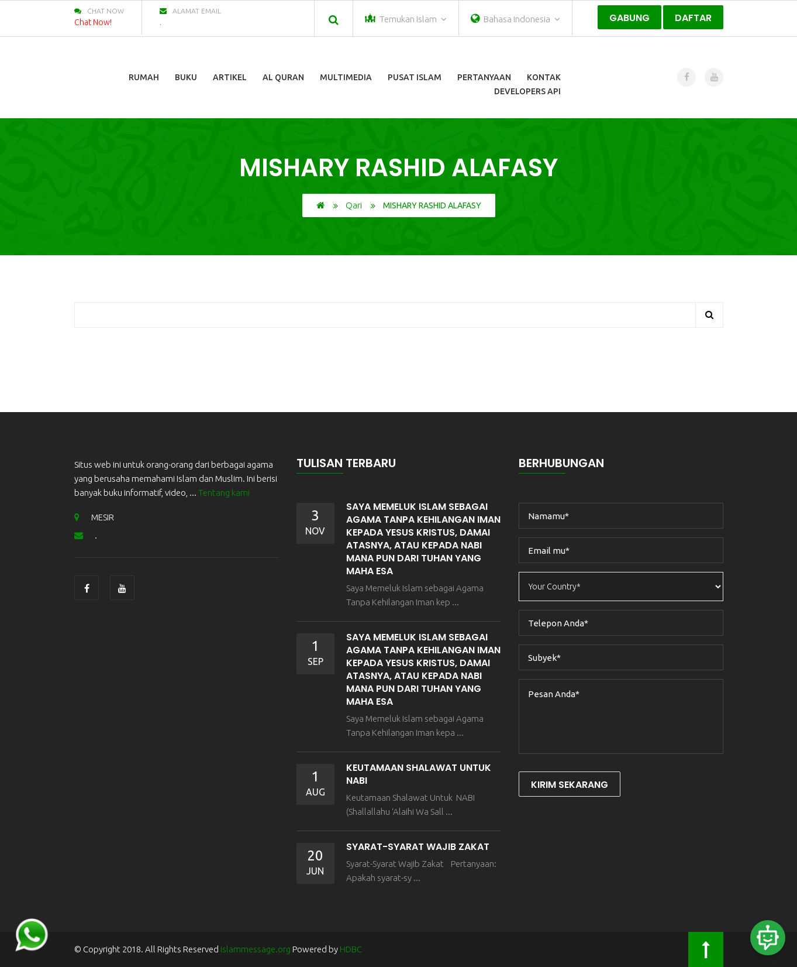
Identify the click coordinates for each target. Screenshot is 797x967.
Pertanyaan (484, 77)
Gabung (629, 18)
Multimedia (346, 77)
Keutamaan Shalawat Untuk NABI (418, 774)
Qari (354, 205)
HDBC (351, 949)
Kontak (544, 77)
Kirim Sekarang (569, 784)
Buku (186, 77)
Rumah (144, 77)
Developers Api (527, 91)
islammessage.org (255, 949)
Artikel (230, 77)
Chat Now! (93, 22)
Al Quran (283, 77)
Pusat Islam (414, 77)
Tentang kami (224, 493)
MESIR (94, 517)
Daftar (693, 18)
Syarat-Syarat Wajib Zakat (417, 846)
